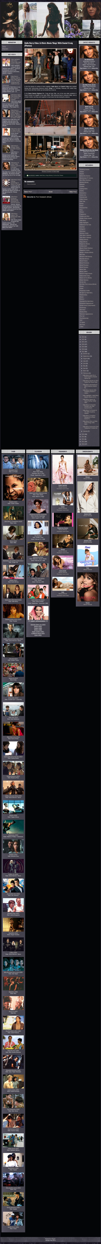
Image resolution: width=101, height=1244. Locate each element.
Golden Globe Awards (86, 218)
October (85, 353)
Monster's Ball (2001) (13, 913)
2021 (83, 342)
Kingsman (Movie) (85, 244)
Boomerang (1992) (13, 1168)
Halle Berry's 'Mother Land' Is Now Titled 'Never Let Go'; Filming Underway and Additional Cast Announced (12, 81)
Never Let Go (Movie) (86, 278)
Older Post (73, 191)
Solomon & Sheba (38, 557)
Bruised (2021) (13, 501)
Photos (61, 175)
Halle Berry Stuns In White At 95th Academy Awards (16, 130)
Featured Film (83, 207)
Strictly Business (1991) (13, 1207)
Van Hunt (82, 324)
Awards (82, 174)
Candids (82, 186)
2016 (83, 434)
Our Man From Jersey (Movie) (88, 284)
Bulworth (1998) (13, 991)
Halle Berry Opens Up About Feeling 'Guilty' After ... (89, 401)
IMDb (89, 68)
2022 (83, 339)
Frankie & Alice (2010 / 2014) (13, 619)
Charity (82, 191)
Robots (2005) (13, 815)
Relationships (83, 295)
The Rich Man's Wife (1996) (13, 1031)
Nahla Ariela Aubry (85, 276)
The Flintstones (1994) (13, 1109)
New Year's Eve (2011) (13, 737)
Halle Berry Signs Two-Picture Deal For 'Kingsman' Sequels (16, 97)
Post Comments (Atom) (43, 197)
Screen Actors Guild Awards (87, 305)
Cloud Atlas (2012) (13, 697)
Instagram (82, 229)
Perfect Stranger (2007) (13, 776)
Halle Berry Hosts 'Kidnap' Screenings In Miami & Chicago (16, 182)
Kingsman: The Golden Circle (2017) (13, 560)
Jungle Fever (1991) (13, 1227)
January (85, 431)
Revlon (82, 297)
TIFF (81, 320)
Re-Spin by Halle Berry (86, 292)
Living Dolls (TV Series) (38, 599)
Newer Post (28, 191)
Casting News (83, 188)
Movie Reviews (84, 267)
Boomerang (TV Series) (86, 178)
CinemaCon (83, 193)
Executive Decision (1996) (13, 1070)
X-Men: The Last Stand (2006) (13, 795)
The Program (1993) (13, 1129)
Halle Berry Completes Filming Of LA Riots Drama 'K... (89, 417)
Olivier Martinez (84, 280)
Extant (81, 205)
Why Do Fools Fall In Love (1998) (13, 972)
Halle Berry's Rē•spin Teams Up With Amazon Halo (15, 148)
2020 (83, 344)
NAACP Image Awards (86, 273)
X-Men (81, 326)
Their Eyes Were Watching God (38, 493)
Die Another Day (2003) (13, 893)
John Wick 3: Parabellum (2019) (13, 521)
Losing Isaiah (83, 246)
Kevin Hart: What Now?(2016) (13, 599)
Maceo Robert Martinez (86, 248)
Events (82, 203)
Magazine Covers (84, 250)
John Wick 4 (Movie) (85, 237)
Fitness (82, 212)
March (85, 370)
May (84, 366)
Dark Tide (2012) (13, 717)
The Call (82, 316)
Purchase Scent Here (63, 488)
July (84, 361)
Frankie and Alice (84, 216)
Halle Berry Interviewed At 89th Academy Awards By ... (90, 386)
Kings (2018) (13, 541)
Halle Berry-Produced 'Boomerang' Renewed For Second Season (15, 199)
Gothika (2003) (13, 854)
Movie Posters (84, 261)
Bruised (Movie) (84, 182)
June (84, 363)
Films (81, 210)
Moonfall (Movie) (84, 259)
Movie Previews (84, 265)
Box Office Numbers (85, 180)
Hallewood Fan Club (85, 224)
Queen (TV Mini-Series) (38, 578)
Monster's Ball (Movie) (86, 256)
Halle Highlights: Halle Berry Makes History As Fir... (90, 396)
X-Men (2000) (13, 952)
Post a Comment (31, 184)
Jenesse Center (84, 233)
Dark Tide (82, 201)
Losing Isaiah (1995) (13, 1089)
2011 (83, 441)
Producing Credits (85, 290)
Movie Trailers (84, 271)
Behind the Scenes (85, 176)
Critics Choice (83, 199)
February (85, 373)
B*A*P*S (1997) (13, 1011)
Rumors (82, 299)
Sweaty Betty (83, 312)
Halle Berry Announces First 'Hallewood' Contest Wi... (90, 427)
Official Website (87, 478)
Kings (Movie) (49, 175)
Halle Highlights (84, 222)
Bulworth (82, 184)
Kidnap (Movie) (84, 239)
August (85, 358)
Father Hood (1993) (13, 1148)
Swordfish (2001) (13, 933)
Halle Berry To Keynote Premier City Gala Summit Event (89, 406)
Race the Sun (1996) (13, 1050)
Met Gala (82, 254)
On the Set (56, 175)
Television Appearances (86, 314)
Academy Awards (84, 169)
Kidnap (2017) (13, 580)
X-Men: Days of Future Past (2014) (13, 639)
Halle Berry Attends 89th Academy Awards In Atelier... (89, 391)
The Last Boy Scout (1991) (13, 1187)
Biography (5, 49)
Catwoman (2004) (13, 835)
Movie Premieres (84, 263)
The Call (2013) (13, 658)
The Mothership (84, 318)
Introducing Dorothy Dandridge (38, 514)
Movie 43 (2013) (13, 678)
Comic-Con (83, 195)
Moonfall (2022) (13, 470)
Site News (82, 309)
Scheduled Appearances (86, 303)
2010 (83, 444)
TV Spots (82, 322)
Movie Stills (83, 269)
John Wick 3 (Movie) (85, 235)
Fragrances (83, 214)
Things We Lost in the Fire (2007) (13, 756)
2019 (83, 346)
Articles (82, 171)
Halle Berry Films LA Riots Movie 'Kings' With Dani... (90, 423)
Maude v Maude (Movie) (86, 252)
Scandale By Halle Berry (86, 301)
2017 (83, 351)
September (86, 356)
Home (4, 46)
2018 (83, 349)
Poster (81, 288)
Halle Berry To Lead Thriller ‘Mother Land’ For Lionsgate (16, 165)
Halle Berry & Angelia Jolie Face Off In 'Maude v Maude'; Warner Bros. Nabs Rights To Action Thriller (16, 114)
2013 (83, 439)
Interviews (82, 231)
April (84, 368)
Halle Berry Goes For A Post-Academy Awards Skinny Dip (90, 377)
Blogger (53, 1238)
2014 (83, 436)
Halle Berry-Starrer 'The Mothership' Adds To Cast (16, 216)
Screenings (83, 307)
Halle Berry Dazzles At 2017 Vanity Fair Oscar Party (90, 381)
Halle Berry (42, 175)
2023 (83, 337)
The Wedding (38, 535)
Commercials (83, 197)
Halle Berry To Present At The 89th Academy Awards (90, 412)
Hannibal (82, 227)
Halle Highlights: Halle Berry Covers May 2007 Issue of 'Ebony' (16, 62)
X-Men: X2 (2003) (13, 874)
